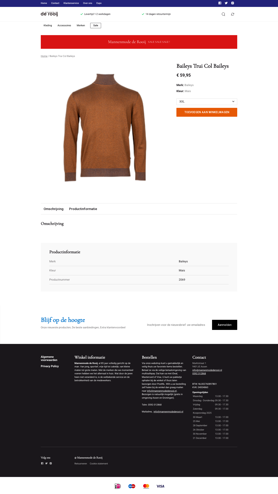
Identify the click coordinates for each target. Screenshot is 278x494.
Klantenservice (71, 3)
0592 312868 (199, 373)
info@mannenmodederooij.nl (162, 391)
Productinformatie (83, 209)
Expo (99, 3)
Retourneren (80, 463)
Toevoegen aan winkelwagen (206, 112)
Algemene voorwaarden (49, 358)
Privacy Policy (50, 366)
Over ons (87, 3)
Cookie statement (99, 463)
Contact (55, 3)
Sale (95, 25)
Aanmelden (225, 325)
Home (44, 3)
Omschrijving (53, 209)
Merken (81, 25)
